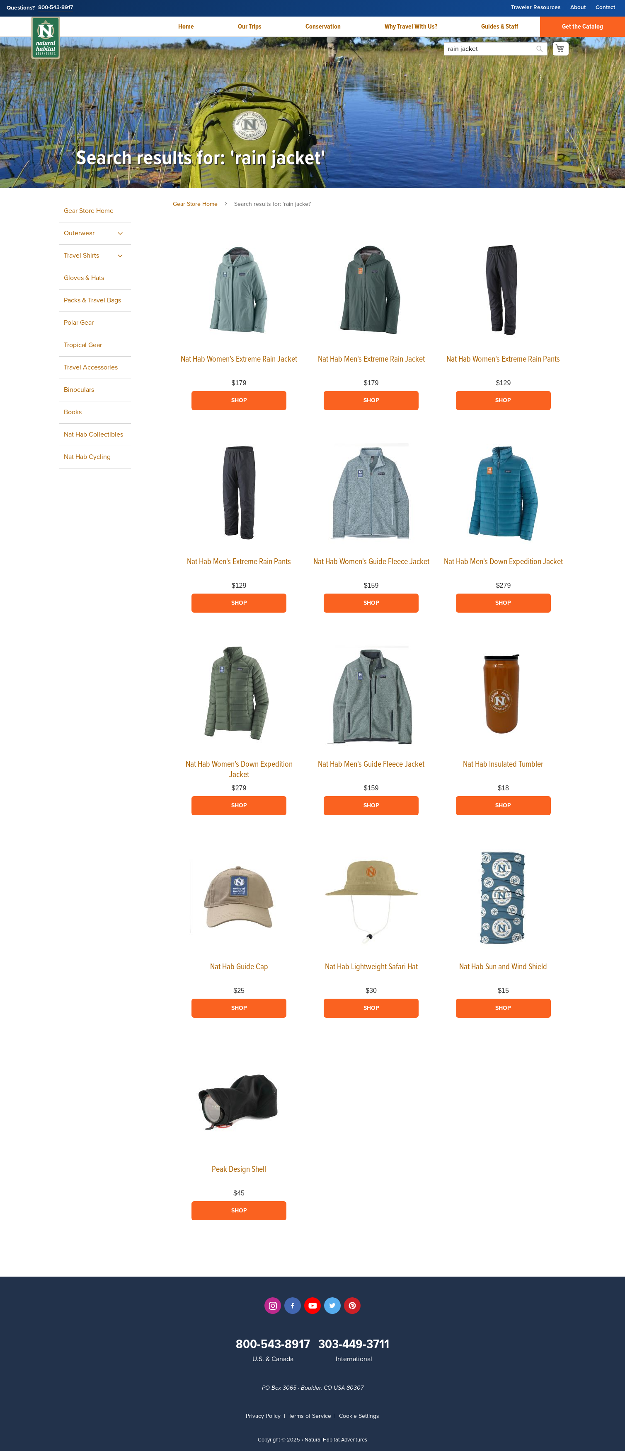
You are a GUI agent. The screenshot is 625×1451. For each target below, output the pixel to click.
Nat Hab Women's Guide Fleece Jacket (371, 562)
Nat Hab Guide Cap (239, 967)
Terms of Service (309, 1416)
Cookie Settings (359, 1416)
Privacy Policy (263, 1416)
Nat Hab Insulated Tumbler (503, 764)
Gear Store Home (195, 204)
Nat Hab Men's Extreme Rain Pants (239, 562)
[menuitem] (95, 233)
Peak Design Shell (239, 1169)
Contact (605, 8)
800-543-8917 (55, 8)
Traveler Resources (535, 8)
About (578, 8)
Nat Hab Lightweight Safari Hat (371, 967)
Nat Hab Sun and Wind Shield (503, 967)
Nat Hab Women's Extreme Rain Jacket (239, 359)
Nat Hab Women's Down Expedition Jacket (239, 769)
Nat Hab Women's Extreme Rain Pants (503, 359)
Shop (239, 400)
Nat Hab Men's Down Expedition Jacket (503, 562)
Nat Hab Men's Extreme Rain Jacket (371, 359)
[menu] (104, 334)
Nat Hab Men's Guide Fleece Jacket (371, 764)
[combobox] (495, 49)
